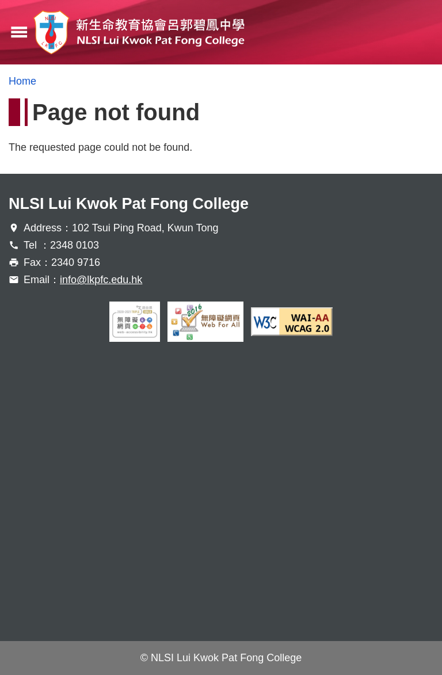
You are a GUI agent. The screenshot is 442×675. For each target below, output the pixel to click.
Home (22, 81)
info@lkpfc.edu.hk (101, 279)
